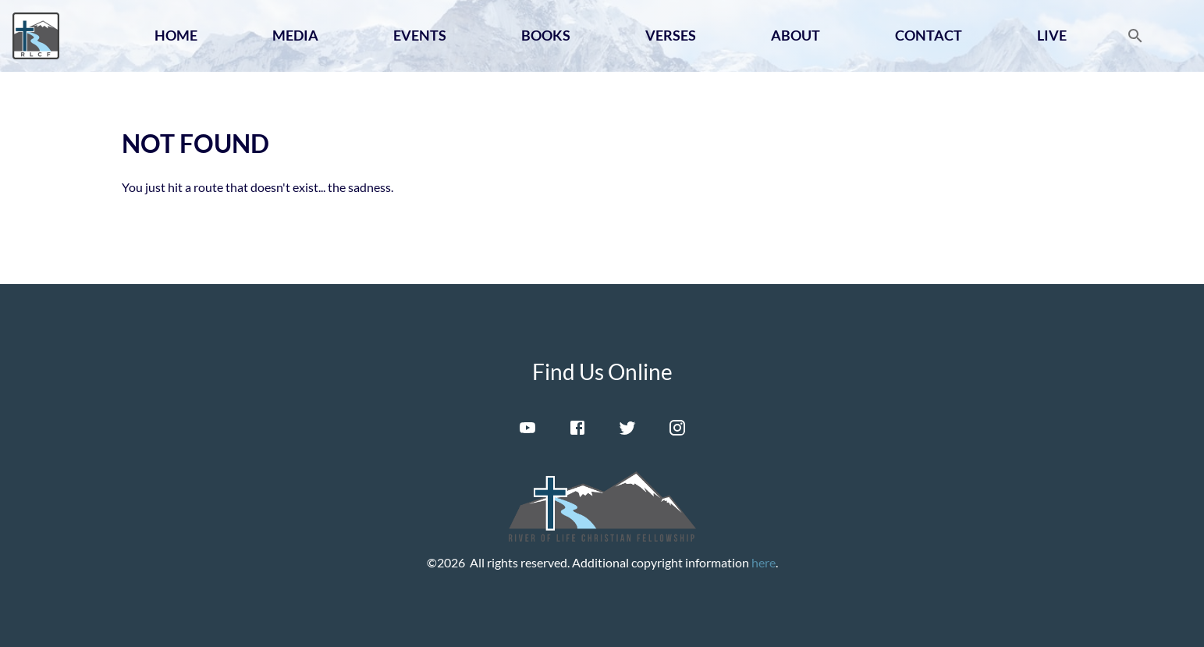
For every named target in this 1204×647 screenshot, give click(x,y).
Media (295, 35)
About (795, 35)
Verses (670, 35)
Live (1052, 35)
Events (419, 35)
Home (175, 35)
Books (545, 35)
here (763, 562)
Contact (928, 35)
